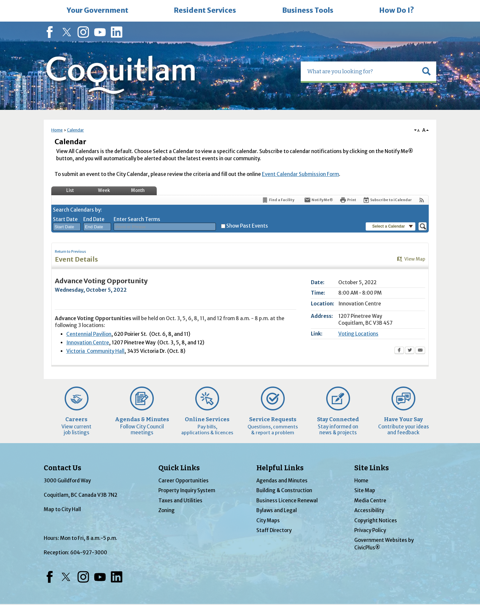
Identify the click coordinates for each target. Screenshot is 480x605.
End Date (93, 219)
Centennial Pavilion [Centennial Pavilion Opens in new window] (88, 334)
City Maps (268, 520)
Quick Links (179, 468)
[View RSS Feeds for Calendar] (421, 200)
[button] (426, 71)
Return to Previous (70, 252)
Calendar (75, 130)
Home (57, 130)
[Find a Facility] (278, 200)
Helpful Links (280, 468)
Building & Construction (284, 490)
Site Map (364, 490)
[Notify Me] (318, 200)
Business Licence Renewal (287, 500)
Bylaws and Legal (276, 510)
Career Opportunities (183, 480)
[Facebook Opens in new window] (399, 351)
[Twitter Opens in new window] (409, 351)
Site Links (371, 468)
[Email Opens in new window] (420, 351)
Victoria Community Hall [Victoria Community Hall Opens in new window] (95, 351)
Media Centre (370, 500)
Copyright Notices (375, 520)
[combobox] (66, 227)
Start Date (65, 219)
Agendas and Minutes (282, 480)
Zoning (166, 510)
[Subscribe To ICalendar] (387, 200)
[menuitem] (97, 11)
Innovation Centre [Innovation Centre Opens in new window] (87, 342)
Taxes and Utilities (180, 500)
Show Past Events (247, 226)
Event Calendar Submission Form (300, 174)
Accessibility (369, 510)
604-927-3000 (88, 552)
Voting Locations (358, 334)
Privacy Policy (370, 530)
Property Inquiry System (186, 490)
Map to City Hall (62, 509)
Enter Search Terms (137, 219)
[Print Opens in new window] (348, 200)
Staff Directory (274, 530)
